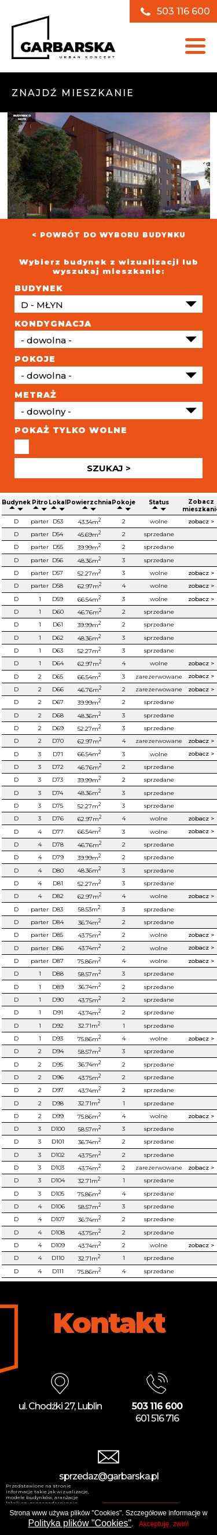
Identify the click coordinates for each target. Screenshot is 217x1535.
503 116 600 (183, 11)
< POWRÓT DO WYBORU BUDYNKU (109, 234)
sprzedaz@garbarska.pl (109, 1476)
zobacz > (201, 521)
